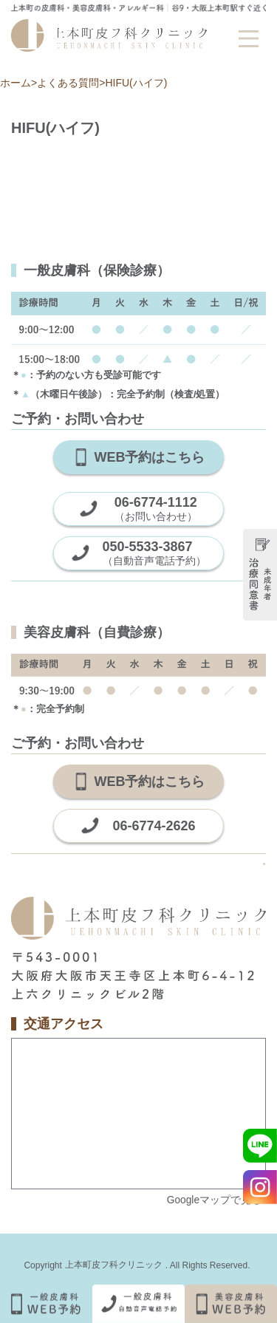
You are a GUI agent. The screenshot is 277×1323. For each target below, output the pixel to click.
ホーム (15, 83)
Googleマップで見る (213, 1200)
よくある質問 (68, 83)
